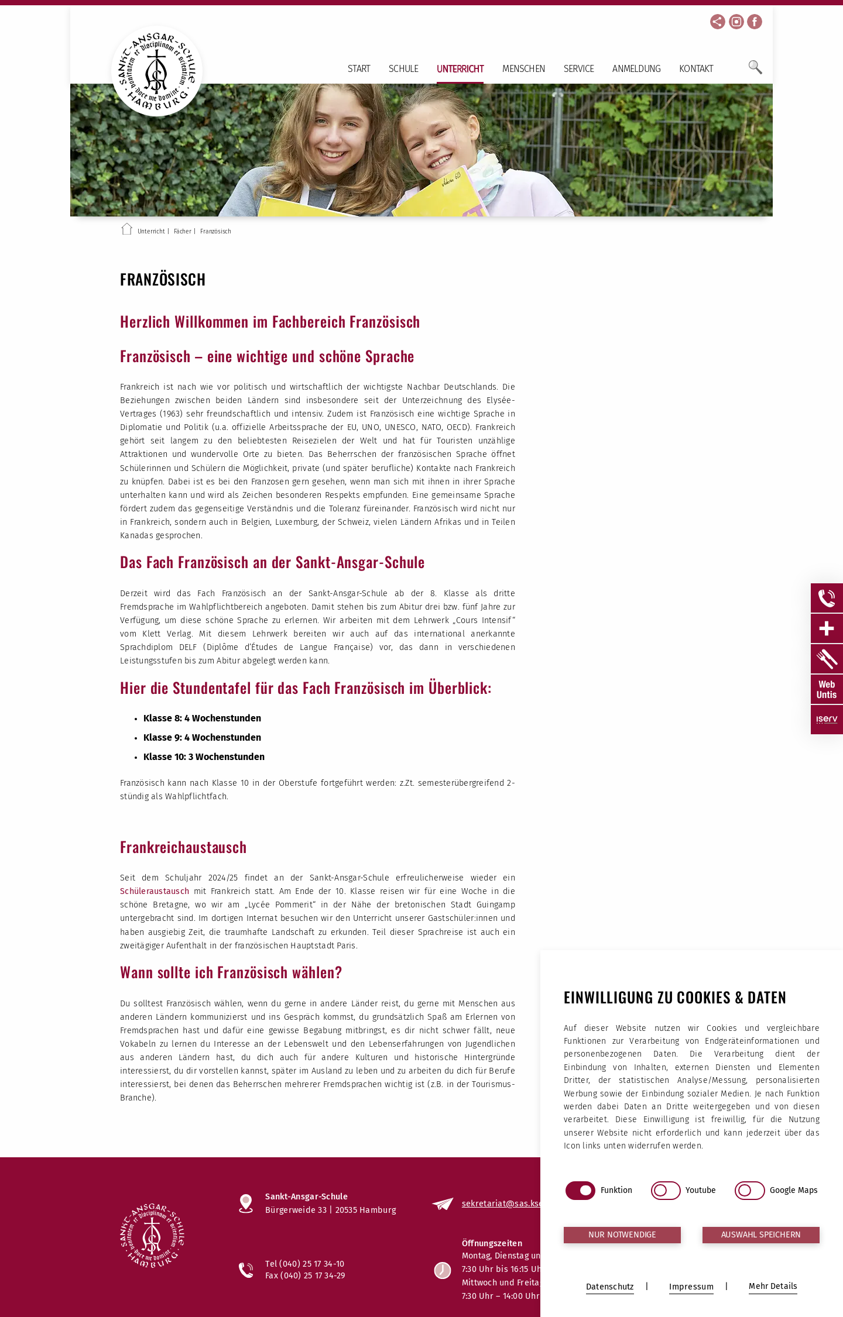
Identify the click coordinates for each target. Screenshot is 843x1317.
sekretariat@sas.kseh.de (511, 1203)
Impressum (701, 1255)
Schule (403, 68)
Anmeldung (636, 68)
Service (579, 68)
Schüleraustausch (157, 891)
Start (359, 68)
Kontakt (696, 68)
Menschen (523, 68)
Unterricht (460, 68)
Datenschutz (699, 1270)
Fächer (182, 231)
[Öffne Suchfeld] (755, 72)
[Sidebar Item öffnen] (827, 598)
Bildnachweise (694, 1285)
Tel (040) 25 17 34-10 (304, 1263)
